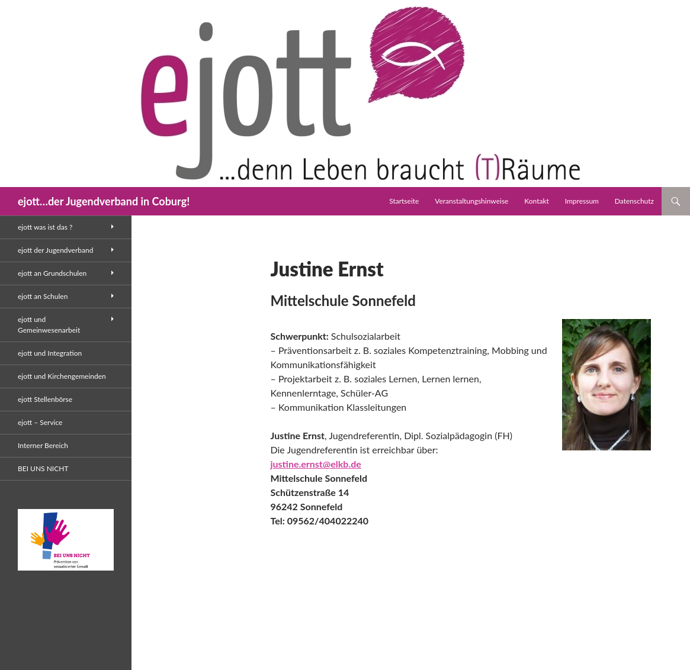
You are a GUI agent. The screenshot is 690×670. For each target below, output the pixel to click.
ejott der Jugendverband (55, 250)
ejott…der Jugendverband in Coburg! (104, 201)
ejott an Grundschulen (52, 273)
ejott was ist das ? (45, 227)
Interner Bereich (43, 445)
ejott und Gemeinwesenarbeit (49, 324)
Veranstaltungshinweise (471, 201)
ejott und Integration (50, 353)
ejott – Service (40, 422)
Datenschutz (634, 201)
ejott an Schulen (43, 296)
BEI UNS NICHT (43, 468)
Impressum (582, 201)
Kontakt (536, 201)
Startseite (404, 201)
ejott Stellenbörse (45, 399)
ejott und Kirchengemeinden (62, 376)
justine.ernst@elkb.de (316, 463)
